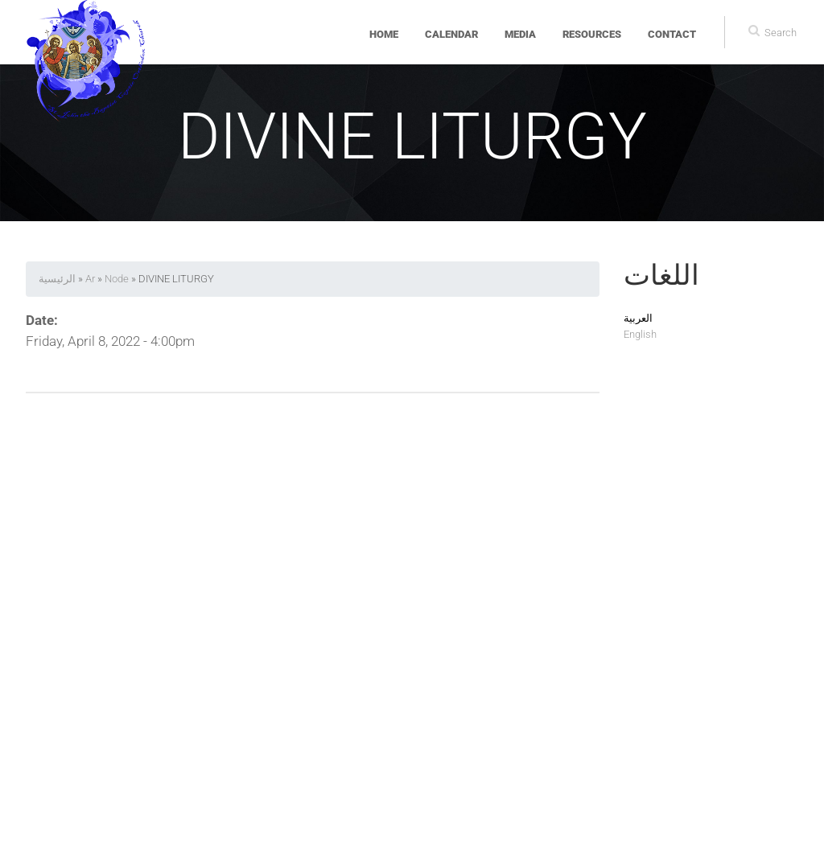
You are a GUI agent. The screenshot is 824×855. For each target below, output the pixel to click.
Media (520, 34)
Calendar (451, 34)
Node (117, 279)
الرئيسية (57, 279)
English (640, 334)
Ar (90, 279)
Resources (591, 34)
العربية (638, 318)
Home (383, 34)
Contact (672, 34)
